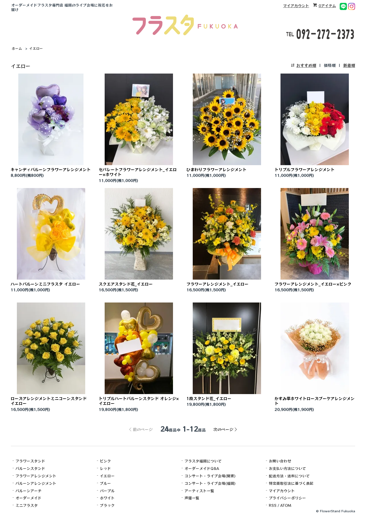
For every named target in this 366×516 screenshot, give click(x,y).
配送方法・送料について (289, 476)
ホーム (17, 48)
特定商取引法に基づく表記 (291, 483)
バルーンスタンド (30, 468)
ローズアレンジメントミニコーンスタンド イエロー (49, 401)
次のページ (223, 429)
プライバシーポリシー (287, 498)
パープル (107, 490)
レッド (105, 468)
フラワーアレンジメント (35, 476)
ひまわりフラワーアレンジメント (216, 169)
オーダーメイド (28, 498)
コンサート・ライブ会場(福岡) (210, 483)
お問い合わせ (280, 461)
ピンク (105, 461)
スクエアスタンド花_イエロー (126, 284)
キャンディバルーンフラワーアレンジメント (51, 169)
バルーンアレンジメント (35, 483)
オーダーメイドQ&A (201, 468)
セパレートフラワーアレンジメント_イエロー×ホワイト (138, 172)
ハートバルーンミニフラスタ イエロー (45, 284)
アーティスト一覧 (199, 490)
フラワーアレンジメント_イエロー (217, 284)
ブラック (107, 505)
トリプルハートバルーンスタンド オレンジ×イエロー (139, 401)
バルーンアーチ (28, 490)
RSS (273, 505)
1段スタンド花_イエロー (208, 398)
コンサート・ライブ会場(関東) (210, 476)
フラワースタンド (30, 461)
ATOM (285, 505)
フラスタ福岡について (203, 461)
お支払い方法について (287, 468)
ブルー (105, 483)
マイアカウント (296, 5)
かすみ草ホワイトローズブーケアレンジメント (314, 401)
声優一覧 (191, 498)
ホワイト (107, 498)
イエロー (36, 48)
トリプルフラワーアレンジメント (304, 169)
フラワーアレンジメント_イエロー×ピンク (312, 284)
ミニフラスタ (26, 505)
